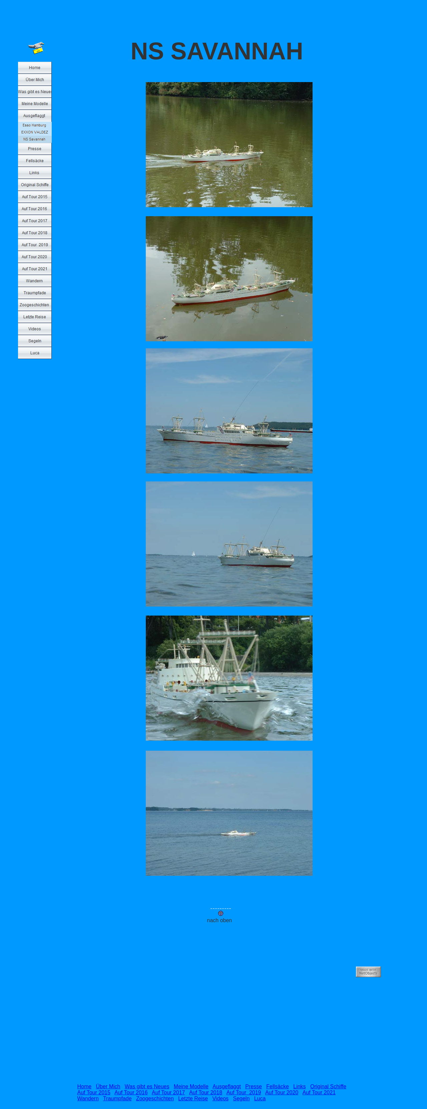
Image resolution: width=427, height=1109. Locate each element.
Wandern (88, 1098)
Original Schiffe (328, 1086)
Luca (260, 1098)
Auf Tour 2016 (130, 1092)
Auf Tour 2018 (205, 1092)
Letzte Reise (193, 1098)
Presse (253, 1086)
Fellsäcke (277, 1086)
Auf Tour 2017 (168, 1092)
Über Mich (108, 1086)
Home (84, 1086)
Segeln (241, 1098)
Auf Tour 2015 (93, 1092)
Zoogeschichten (155, 1098)
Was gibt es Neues (147, 1086)
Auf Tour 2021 (319, 1092)
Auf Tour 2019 (244, 1092)
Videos (220, 1098)
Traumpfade (117, 1098)
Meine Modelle (191, 1086)
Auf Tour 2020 (281, 1092)
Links (299, 1086)
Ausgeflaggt (226, 1086)
